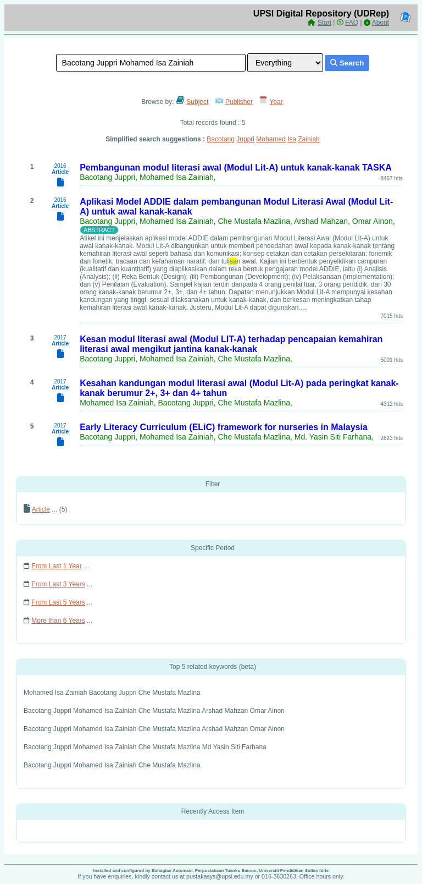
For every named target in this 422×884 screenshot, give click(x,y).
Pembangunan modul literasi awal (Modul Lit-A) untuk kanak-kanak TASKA (236, 167)
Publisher (239, 102)
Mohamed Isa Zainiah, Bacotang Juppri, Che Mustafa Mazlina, (186, 402)
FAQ (351, 22)
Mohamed (270, 139)
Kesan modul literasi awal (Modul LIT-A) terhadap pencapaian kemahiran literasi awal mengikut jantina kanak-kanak (231, 344)
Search (347, 63)
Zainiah (308, 139)
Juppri (245, 139)
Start (324, 22)
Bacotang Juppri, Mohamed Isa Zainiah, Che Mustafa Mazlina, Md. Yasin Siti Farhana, (227, 436)
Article (41, 509)
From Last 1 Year (56, 566)
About (380, 22)
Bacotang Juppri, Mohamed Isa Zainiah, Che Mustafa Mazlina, (186, 358)
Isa (291, 139)
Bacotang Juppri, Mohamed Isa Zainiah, (147, 177)
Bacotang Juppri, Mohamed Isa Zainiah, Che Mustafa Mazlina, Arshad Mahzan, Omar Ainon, (237, 221)
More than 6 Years (58, 620)
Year (276, 102)
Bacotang (221, 139)
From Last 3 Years (58, 584)
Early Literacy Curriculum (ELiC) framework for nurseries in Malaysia (224, 427)
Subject (197, 102)
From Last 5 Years (58, 602)
